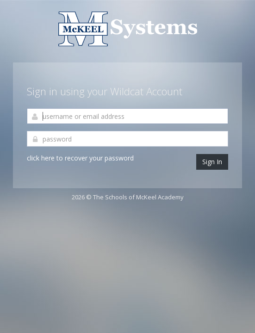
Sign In (212, 161)
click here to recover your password (80, 158)
